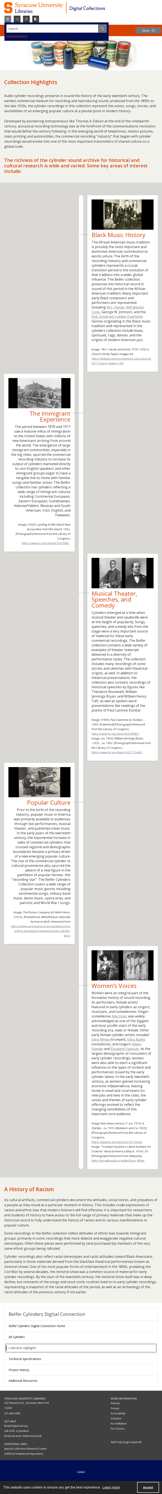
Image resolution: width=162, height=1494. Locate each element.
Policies (115, 1403)
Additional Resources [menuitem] (23, 1381)
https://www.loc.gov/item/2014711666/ (117, 1142)
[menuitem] (81, 1471)
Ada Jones (119, 1016)
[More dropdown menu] (148, 30)
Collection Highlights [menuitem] (22, 1348)
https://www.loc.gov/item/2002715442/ (117, 752)
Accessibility (118, 1413)
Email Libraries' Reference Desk (23, 1436)
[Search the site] (65, 29)
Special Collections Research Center (25, 1448)
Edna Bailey (136, 1039)
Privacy (115, 1408)
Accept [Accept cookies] (148, 1487)
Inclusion (116, 1418)
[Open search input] (7, 19)
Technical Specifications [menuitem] (25, 1359)
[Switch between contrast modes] (35, 19)
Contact (81, 1471)
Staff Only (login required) (126, 1442)
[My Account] (26, 19)
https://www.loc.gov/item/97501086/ (45, 543)
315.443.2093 (12, 1413)
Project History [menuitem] (19, 1370)
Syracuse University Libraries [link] (25, 1398)
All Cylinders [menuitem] (17, 1337)
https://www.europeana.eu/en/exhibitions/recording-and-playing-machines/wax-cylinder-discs (40, 930)
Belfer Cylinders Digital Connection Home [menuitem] (37, 1326)
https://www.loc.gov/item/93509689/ (115, 734)
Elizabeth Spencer (125, 1048)
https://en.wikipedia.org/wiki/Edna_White (118, 1160)
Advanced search (17, 36)
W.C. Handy (115, 307)
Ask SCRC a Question (16, 1431)
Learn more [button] (111, 1487)
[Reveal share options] (17, 19)
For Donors (117, 1428)
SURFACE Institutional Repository (23, 1454)
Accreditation (119, 1423)
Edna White (100, 1039)
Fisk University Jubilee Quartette (117, 316)
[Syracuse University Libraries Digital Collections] (67, 7)
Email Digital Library (16, 1426)
